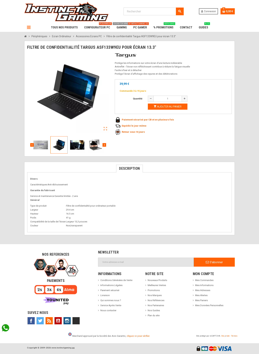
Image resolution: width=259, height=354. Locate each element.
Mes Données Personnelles (209, 305)
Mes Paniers (201, 300)
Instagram (67, 320)
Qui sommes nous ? (110, 300)
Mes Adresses (202, 290)
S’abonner (214, 262)
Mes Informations (204, 285)
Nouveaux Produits (157, 280)
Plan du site (154, 315)
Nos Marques (155, 295)
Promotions (154, 290)
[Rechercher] (153, 11)
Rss (49, 320)
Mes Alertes (201, 295)
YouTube (58, 320)
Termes (234, 336)
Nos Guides (154, 310)
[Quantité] (167, 99)
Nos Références (156, 300)
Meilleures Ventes (157, 285)
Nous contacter (108, 310)
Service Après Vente (110, 305)
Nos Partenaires (156, 305)
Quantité (137, 98)
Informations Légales (111, 285)
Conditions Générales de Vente (116, 280)
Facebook (31, 320)
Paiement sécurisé (109, 290)
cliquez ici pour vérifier (138, 336)
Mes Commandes (204, 280)
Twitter (40, 320)
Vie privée (225, 336)
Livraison (105, 295)
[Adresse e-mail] (146, 262)
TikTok (76, 320)
